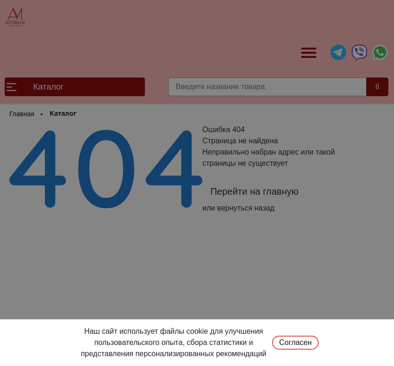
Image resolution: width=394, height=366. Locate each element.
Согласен (295, 342)
